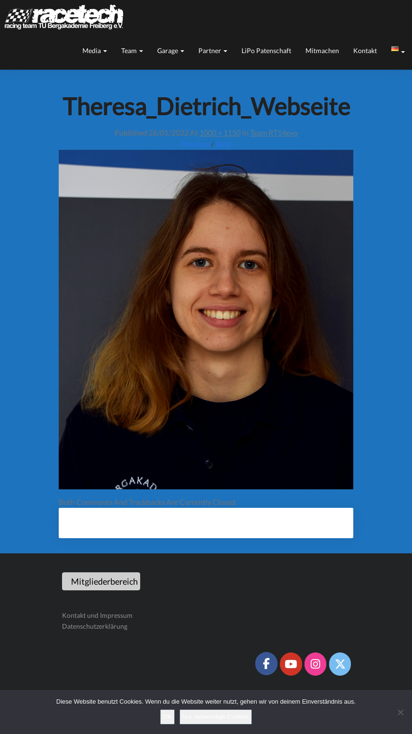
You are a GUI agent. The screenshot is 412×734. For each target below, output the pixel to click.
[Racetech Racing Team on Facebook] (266, 663)
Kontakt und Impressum (97, 615)
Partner (212, 50)
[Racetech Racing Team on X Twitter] (340, 663)
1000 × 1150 (220, 132)
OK (167, 716)
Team (132, 50)
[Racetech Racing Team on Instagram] (315, 663)
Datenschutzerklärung (94, 626)
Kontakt (365, 50)
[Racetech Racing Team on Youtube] (291, 663)
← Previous (191, 143)
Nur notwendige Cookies (216, 716)
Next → (228, 143)
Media (94, 50)
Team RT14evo (274, 132)
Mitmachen (322, 50)
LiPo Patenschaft (266, 50)
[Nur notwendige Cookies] (400, 712)
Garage (170, 50)
